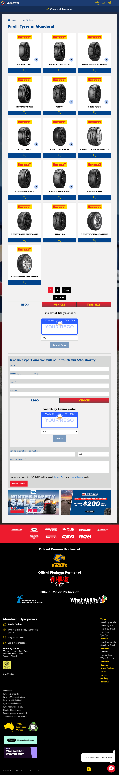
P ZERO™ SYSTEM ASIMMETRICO (94, 234)
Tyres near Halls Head (12, 700)
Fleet (102, 671)
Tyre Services (106, 655)
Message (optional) (18, 459)
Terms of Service (76, 477)
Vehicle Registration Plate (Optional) (25, 451)
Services (104, 648)
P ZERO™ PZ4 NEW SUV (59, 192)
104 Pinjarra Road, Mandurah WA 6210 (23, 631)
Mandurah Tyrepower (59, 8)
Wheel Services (107, 658)
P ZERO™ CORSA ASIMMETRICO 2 (94, 149)
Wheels (104, 638)
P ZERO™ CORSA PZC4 (24, 192)
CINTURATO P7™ (24, 65)
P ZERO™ (59, 107)
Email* (13, 382)
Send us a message (17, 642)
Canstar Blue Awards (12, 710)
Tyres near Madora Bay (13, 706)
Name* (13, 365)
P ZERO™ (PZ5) (24, 149)
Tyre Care (104, 632)
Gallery (104, 678)
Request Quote (18, 483)
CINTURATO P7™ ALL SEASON (94, 65)
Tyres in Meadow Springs (14, 697)
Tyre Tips (104, 635)
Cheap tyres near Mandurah (15, 716)
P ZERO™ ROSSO (94, 192)
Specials (104, 661)
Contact (104, 665)
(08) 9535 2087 (16, 637)
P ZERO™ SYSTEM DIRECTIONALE (24, 277)
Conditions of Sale (33, 771)
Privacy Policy (59, 477)
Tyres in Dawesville (11, 694)
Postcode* (14, 390)
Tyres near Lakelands (12, 703)
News (103, 675)
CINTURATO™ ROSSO (24, 107)
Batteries (104, 651)
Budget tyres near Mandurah (15, 713)
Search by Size (106, 625)
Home (12, 20)
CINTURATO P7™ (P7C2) (59, 65)
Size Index (7, 690)
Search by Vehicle (108, 622)
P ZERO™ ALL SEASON (59, 149)
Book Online (107, 668)
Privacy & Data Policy (17, 771)
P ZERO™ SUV (59, 234)
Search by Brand (107, 629)
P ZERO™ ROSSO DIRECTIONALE (24, 234)
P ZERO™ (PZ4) (94, 107)
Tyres (103, 619)
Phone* (24, 373)
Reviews (104, 681)
